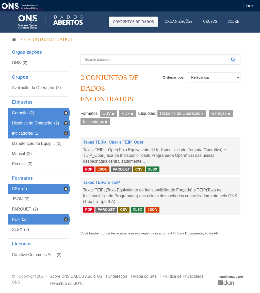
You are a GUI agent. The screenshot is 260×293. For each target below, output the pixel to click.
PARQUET (121, 169)
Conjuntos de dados (133, 22)
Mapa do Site (145, 276)
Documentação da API (202, 233)
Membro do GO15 (68, 283)
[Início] (14, 39)
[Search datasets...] (153, 59)
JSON (102, 169)
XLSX (152, 169)
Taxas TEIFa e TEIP (101, 182)
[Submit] (233, 59)
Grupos (210, 21)
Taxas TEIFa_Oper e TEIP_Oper (113, 142)
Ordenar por (173, 77)
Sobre (233, 21)
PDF (88, 169)
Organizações (178, 21)
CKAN (226, 282)
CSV (139, 169)
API (173, 233)
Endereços (117, 276)
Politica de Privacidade (183, 276)
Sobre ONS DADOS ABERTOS (76, 276)
